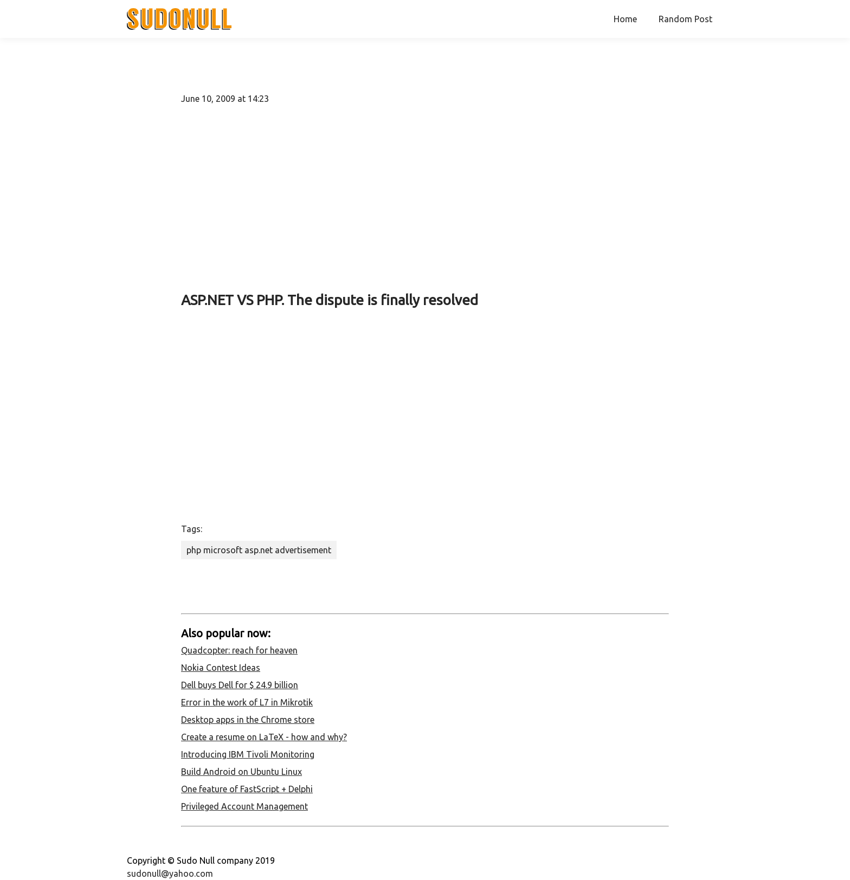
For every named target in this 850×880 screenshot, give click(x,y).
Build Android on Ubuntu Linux (241, 772)
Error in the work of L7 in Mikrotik (247, 702)
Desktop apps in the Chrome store (247, 719)
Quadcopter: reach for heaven (239, 650)
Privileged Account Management (244, 806)
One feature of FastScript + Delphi (247, 789)
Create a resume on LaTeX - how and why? (264, 737)
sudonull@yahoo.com (170, 873)
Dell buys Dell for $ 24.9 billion (239, 685)
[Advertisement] (425, 197)
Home (625, 19)
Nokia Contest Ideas (220, 667)
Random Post (685, 19)
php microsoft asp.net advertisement (258, 550)
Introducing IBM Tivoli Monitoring (247, 754)
